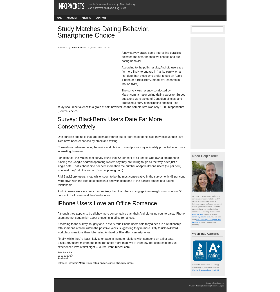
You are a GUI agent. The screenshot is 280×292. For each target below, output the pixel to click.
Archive (86, 18)
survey (111, 263)
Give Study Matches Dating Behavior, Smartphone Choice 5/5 (71, 255)
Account (72, 18)
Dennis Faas (77, 47)
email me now (197, 214)
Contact (101, 18)
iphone (130, 263)
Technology (73, 263)
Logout (221, 286)
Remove (214, 286)
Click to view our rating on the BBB (205, 270)
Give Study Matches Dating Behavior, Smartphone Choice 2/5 (62, 255)
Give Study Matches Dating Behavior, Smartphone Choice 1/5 (59, 255)
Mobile (82, 263)
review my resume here (201, 217)
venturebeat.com (119, 247)
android (103, 263)
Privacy (191, 286)
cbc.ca (73, 111)
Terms (198, 286)
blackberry (121, 263)
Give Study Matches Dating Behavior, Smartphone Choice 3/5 (65, 255)
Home (59, 18)
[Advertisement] (85, 74)
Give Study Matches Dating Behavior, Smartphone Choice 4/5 (68, 255)
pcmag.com (114, 170)
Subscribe (206, 286)
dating (96, 263)
